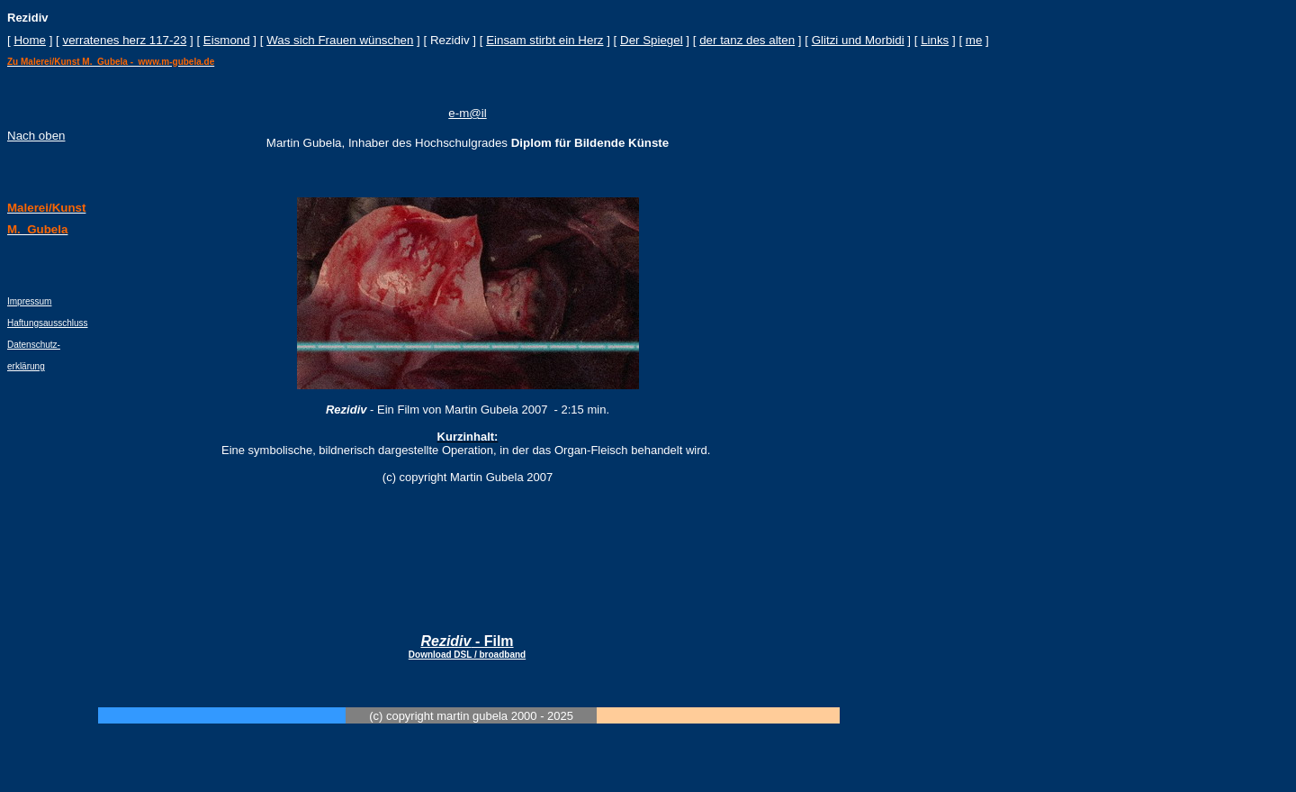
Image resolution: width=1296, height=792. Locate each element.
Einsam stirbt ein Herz (544, 40)
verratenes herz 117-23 (124, 40)
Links (935, 40)
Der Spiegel (651, 40)
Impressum (29, 301)
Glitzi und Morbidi (858, 40)
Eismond (226, 40)
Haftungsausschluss (47, 323)
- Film (467, 646)
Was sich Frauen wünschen (339, 40)
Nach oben (36, 135)
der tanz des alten (747, 40)
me (974, 40)
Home (30, 40)
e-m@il (467, 113)
